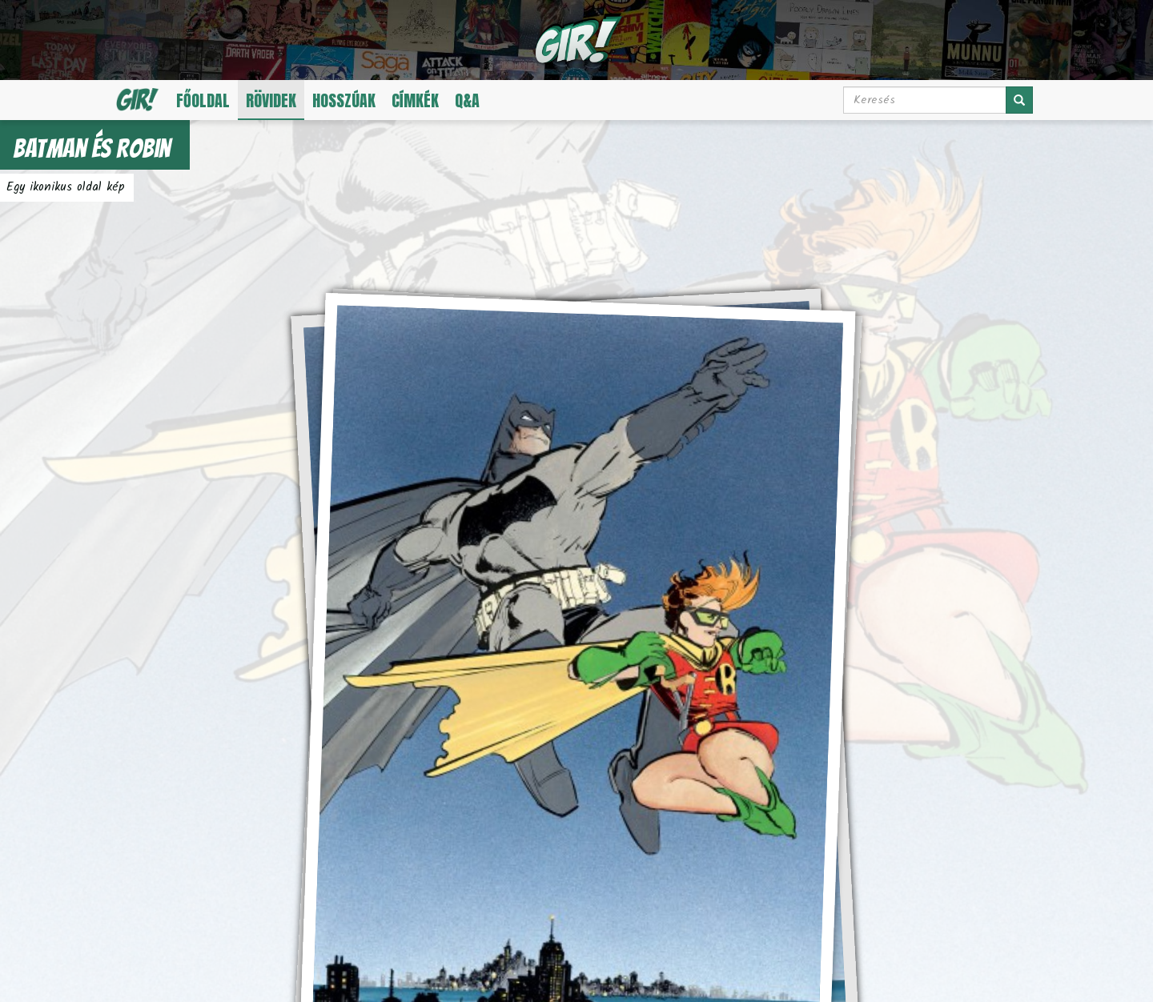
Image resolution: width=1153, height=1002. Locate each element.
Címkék (415, 100)
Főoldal (203, 100)
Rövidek (271, 100)
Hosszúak (344, 100)
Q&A (467, 100)
